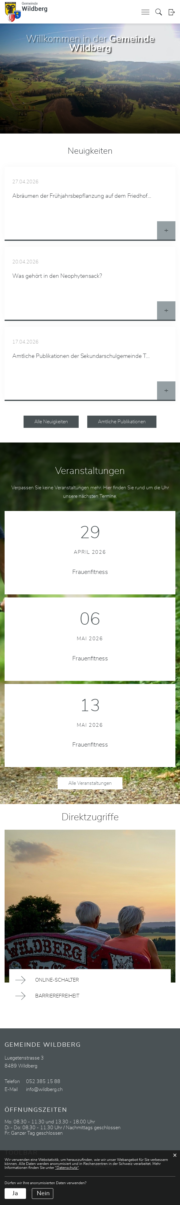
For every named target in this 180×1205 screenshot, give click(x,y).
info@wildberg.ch (44, 1089)
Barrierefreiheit (57, 996)
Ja (15, 1193)
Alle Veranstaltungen (90, 783)
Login (171, 12)
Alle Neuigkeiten (51, 421)
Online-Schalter (57, 980)
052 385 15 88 (43, 1081)
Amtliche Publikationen (122, 421)
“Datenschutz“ (67, 1168)
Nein (43, 1193)
